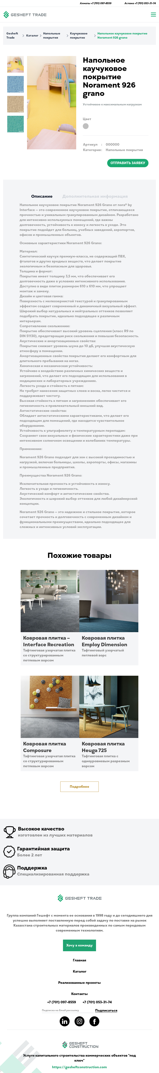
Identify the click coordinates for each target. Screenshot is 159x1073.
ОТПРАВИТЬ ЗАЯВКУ (127, 163)
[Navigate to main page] (25, 14)
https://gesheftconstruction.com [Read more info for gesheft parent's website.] (79, 1067)
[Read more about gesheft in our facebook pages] (94, 1021)
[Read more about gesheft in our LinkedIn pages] (65, 1021)
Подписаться (106, 1010)
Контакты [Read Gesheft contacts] (79, 994)
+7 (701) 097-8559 (101, 3)
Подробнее (79, 786)
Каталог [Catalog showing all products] (79, 971)
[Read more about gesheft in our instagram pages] (79, 1021)
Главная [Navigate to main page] (79, 960)
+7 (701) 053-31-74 (145, 3)
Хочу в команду (79, 945)
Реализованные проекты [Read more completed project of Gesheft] (79, 982)
